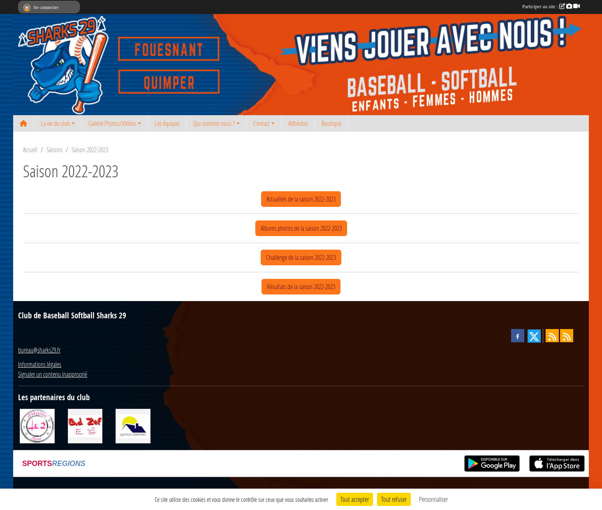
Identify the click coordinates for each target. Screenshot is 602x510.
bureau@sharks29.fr (39, 349)
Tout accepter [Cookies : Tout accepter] (354, 499)
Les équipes (167, 123)
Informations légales (39, 364)
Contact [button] (261, 123)
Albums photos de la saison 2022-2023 (301, 228)
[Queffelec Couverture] (133, 425)
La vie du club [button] (55, 123)
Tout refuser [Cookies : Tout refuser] (394, 499)
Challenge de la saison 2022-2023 (301, 257)
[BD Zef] (85, 425)
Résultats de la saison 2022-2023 (301, 286)
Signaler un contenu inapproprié (52, 374)
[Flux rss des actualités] (552, 335)
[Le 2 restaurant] (37, 425)
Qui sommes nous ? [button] (214, 123)
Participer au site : (551, 6)
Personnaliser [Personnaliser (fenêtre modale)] (433, 499)
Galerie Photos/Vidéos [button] (112, 123)
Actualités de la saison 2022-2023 (301, 199)
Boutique (331, 123)
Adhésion (298, 123)
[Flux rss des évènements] (566, 335)
